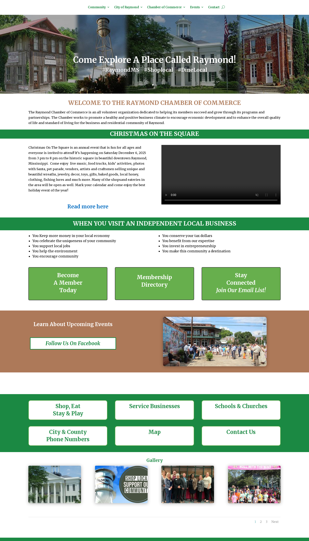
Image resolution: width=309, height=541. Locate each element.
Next (275, 527)
